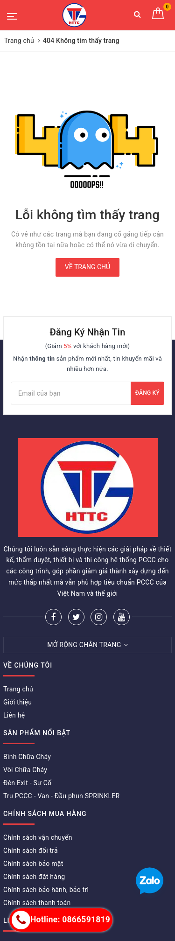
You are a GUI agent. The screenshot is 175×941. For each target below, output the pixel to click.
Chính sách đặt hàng (34, 876)
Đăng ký (147, 393)
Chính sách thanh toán (36, 902)
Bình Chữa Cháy (27, 756)
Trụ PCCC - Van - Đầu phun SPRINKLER (61, 796)
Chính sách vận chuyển (37, 837)
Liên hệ (14, 715)
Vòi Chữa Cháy (25, 770)
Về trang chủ (87, 267)
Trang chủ (18, 689)
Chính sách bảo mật (33, 863)
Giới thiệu (17, 702)
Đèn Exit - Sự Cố (27, 783)
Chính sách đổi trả (30, 850)
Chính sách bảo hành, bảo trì (46, 889)
